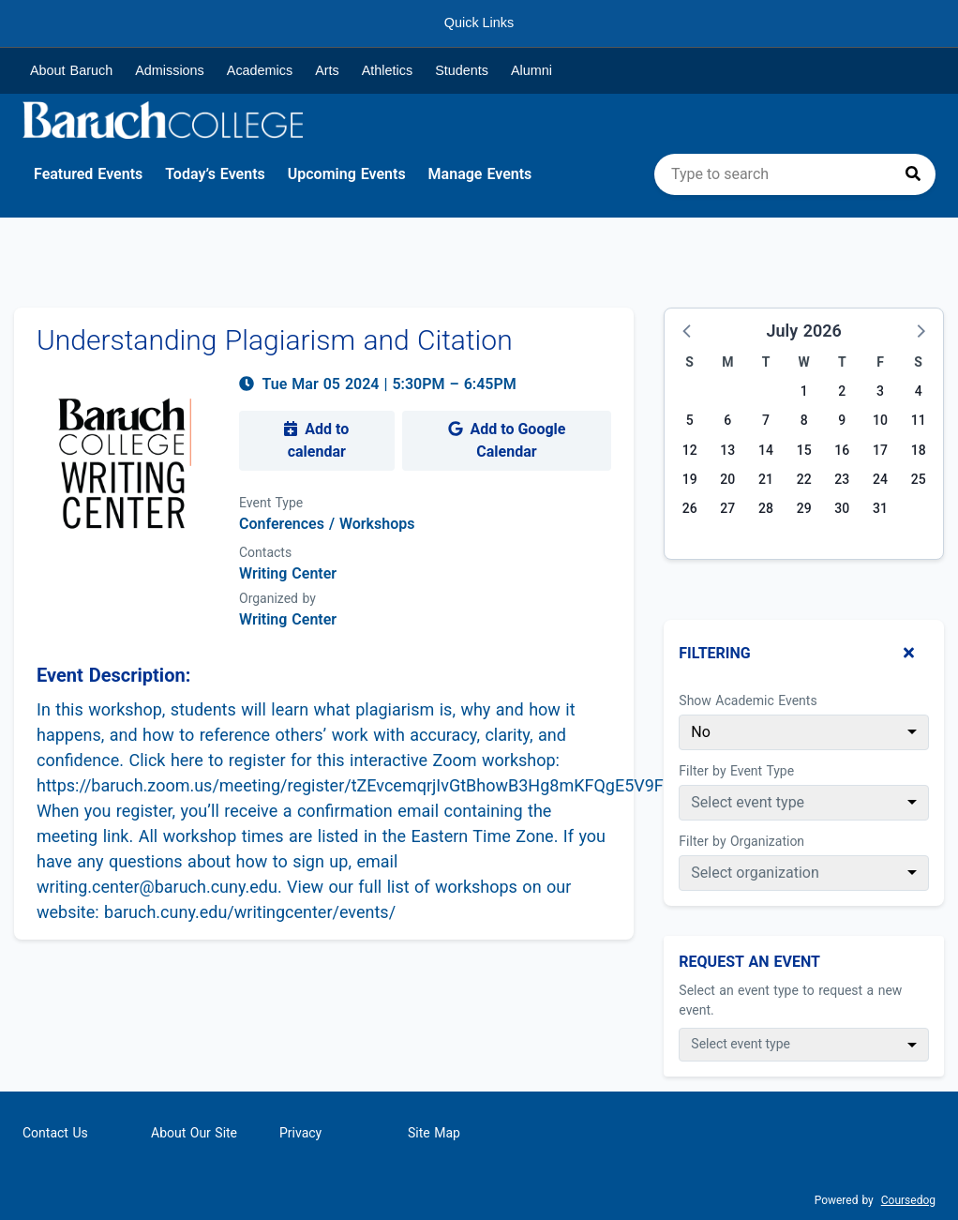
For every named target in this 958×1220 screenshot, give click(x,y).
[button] (688, 330)
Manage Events (480, 174)
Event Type (271, 502)
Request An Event (749, 962)
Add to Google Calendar (507, 440)
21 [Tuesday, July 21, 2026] (765, 479)
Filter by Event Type (736, 770)
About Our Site (194, 1132)
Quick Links (479, 22)
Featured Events (88, 174)
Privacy (300, 1132)
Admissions (169, 70)
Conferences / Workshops (326, 524)
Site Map (434, 1132)
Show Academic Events (747, 700)
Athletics (387, 70)
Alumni (531, 70)
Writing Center (288, 619)
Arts (327, 70)
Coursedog (908, 1200)
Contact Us (55, 1132)
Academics (259, 70)
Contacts (265, 552)
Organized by (277, 598)
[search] (795, 174)
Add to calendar (316, 440)
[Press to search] (913, 174)
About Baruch (71, 70)
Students (461, 70)
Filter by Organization (741, 841)
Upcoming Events (347, 174)
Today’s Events (215, 174)
